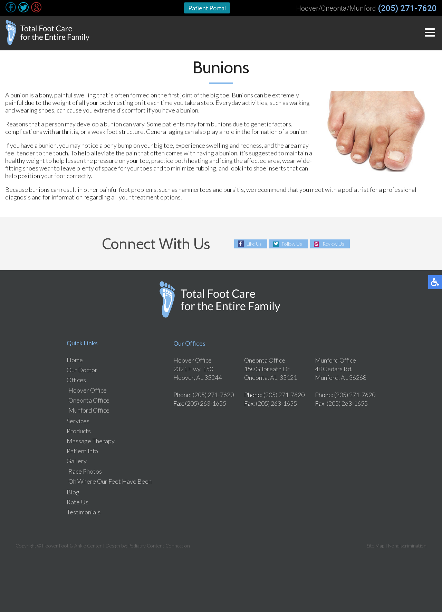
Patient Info (82, 451)
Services (78, 421)
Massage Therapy (91, 441)
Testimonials (83, 512)
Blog (73, 492)
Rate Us (77, 502)
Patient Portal (207, 8)
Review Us (333, 244)
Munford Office (88, 410)
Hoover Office (87, 390)
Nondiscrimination (407, 546)
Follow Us (292, 244)
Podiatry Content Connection (159, 546)
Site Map (375, 546)
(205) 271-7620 (407, 8)
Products (79, 431)
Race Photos (85, 471)
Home (75, 360)
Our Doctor (82, 370)
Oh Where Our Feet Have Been (110, 481)
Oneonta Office (88, 400)
